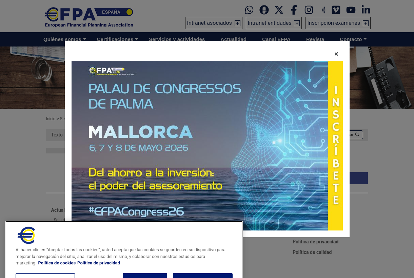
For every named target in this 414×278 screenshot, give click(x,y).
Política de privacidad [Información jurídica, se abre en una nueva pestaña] (98, 272)
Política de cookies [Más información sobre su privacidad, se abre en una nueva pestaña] (57, 272)
